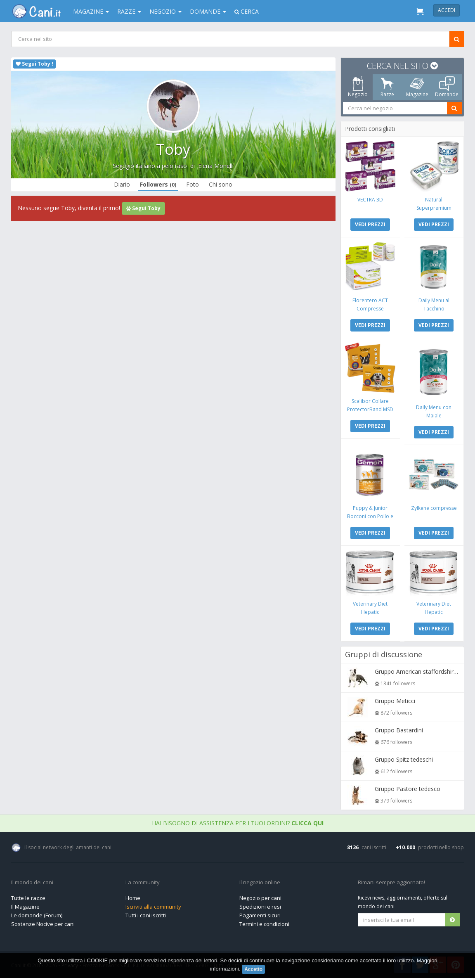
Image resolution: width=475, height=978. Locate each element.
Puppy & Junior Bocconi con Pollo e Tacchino (370, 516)
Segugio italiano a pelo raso (150, 166)
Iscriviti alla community (153, 906)
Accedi (446, 10)
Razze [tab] (387, 87)
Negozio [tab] (357, 87)
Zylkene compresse (433, 507)
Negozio (165, 11)
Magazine (91, 11)
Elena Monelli (216, 166)
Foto (192, 184)
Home (132, 898)
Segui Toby (143, 208)
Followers (158, 184)
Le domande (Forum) (36, 915)
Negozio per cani (260, 898)
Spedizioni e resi (260, 906)
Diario (122, 184)
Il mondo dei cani (32, 882)
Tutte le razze (28, 898)
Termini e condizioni (264, 924)
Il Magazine (25, 906)
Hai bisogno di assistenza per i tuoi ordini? (238, 823)
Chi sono (220, 184)
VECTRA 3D (370, 199)
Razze (129, 11)
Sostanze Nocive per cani (43, 924)
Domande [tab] (446, 87)
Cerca (246, 11)
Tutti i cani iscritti (145, 915)
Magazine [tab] (417, 87)
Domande (208, 11)
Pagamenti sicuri (260, 915)
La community (142, 882)
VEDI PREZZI (370, 224)
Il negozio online (259, 882)
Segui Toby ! (34, 63)
